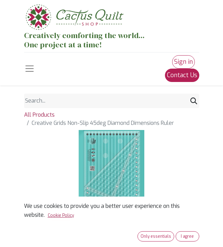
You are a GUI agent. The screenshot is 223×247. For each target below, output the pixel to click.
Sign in (183, 62)
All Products (39, 114)
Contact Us (182, 75)
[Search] (193, 101)
